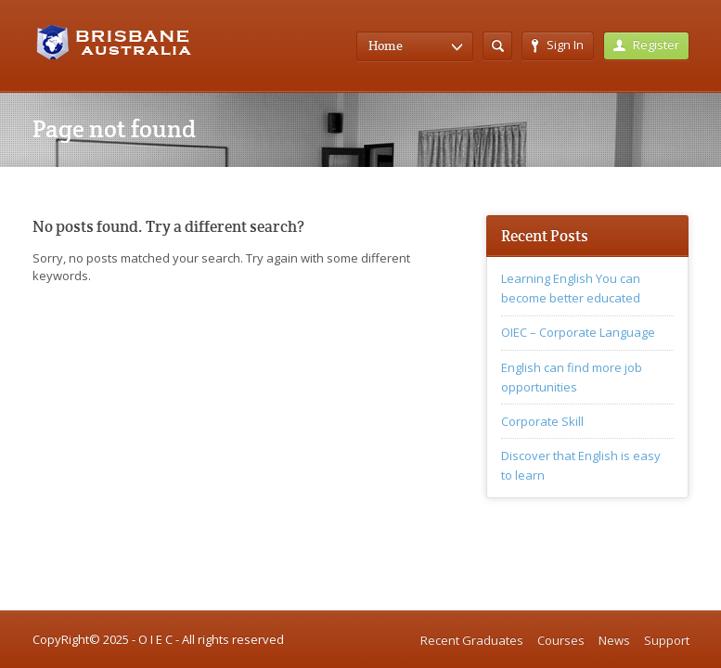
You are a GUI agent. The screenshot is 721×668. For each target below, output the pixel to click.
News (614, 640)
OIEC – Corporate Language (578, 332)
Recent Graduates (471, 640)
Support (666, 640)
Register (646, 44)
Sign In (558, 44)
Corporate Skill (542, 421)
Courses (561, 640)
